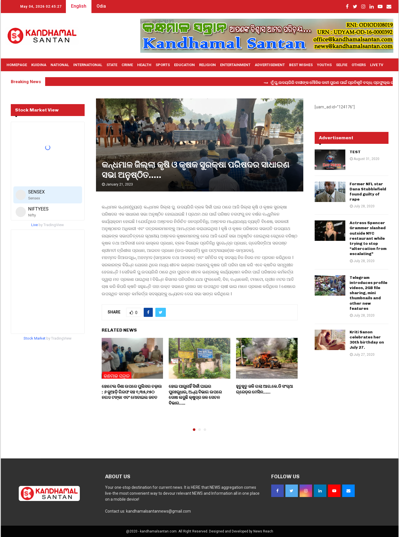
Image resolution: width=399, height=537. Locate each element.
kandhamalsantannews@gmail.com (158, 511)
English (78, 6)
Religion (207, 65)
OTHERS (359, 65)
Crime (127, 65)
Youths (324, 65)
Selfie (341, 65)
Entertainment (235, 65)
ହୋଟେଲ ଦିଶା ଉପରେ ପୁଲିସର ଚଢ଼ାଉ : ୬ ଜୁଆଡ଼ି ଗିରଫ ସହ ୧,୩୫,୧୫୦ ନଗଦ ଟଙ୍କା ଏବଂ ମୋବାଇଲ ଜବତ (132, 392)
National (60, 65)
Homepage (17, 65)
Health (144, 65)
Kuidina (38, 65)
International (87, 65)
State (111, 65)
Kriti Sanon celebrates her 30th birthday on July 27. (367, 340)
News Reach (263, 531)
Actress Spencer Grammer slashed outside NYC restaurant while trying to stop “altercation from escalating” (368, 238)
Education (184, 65)
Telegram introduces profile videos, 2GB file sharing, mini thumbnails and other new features (368, 293)
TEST (355, 151)
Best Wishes (301, 65)
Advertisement (270, 65)
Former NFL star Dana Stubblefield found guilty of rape (368, 192)
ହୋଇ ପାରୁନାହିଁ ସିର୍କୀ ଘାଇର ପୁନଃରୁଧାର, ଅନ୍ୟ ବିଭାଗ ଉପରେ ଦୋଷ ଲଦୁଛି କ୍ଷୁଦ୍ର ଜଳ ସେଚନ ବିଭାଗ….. (195, 395)
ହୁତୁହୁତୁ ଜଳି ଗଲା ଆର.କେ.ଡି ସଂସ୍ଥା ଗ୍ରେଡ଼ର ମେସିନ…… (264, 389)
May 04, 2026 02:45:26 (41, 7)
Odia (101, 6)
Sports (163, 65)
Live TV (376, 65)
